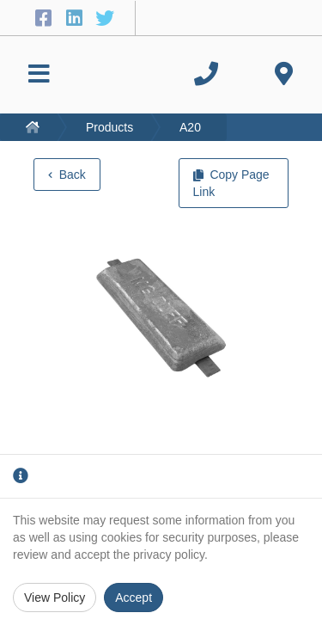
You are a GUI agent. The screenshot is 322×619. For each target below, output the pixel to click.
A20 (190, 127)
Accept (133, 597)
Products (109, 127)
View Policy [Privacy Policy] (54, 597)
